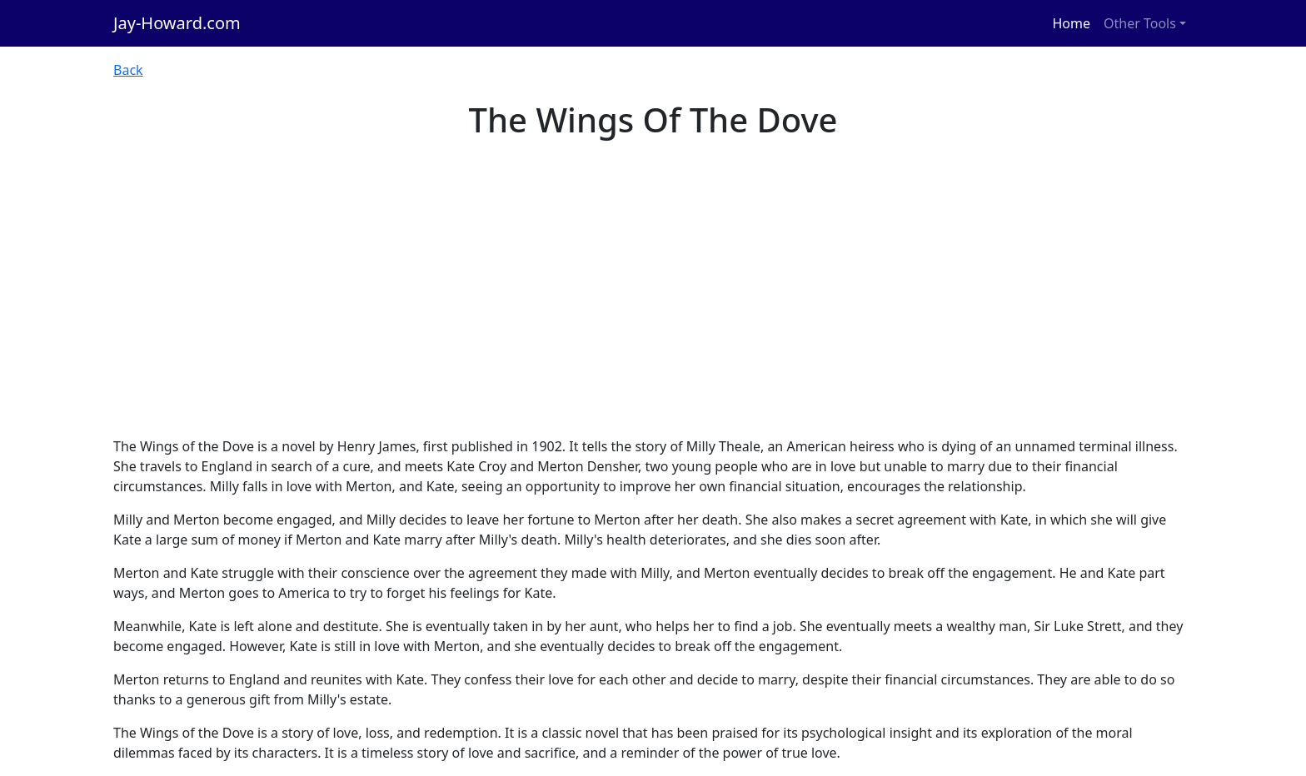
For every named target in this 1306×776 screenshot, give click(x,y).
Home (1072, 23)
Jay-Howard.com (177, 23)
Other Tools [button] (1140, 23)
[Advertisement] (653, 311)
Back (128, 70)
